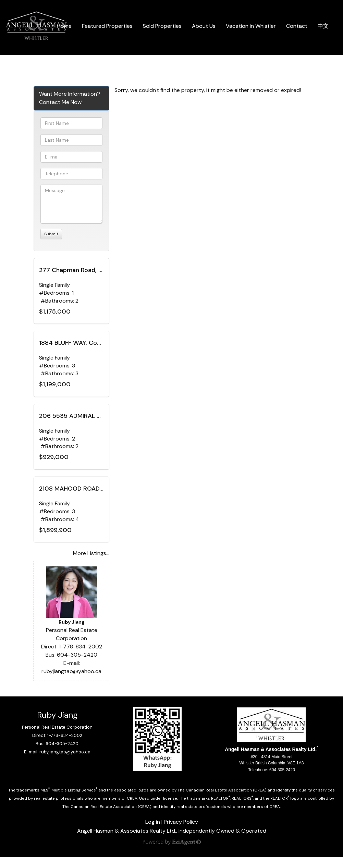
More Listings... (91, 553)
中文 (323, 26)
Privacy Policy (181, 821)
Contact (296, 26)
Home (64, 26)
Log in (152, 821)
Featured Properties (107, 26)
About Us (204, 26)
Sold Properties (162, 26)
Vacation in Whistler (251, 26)
